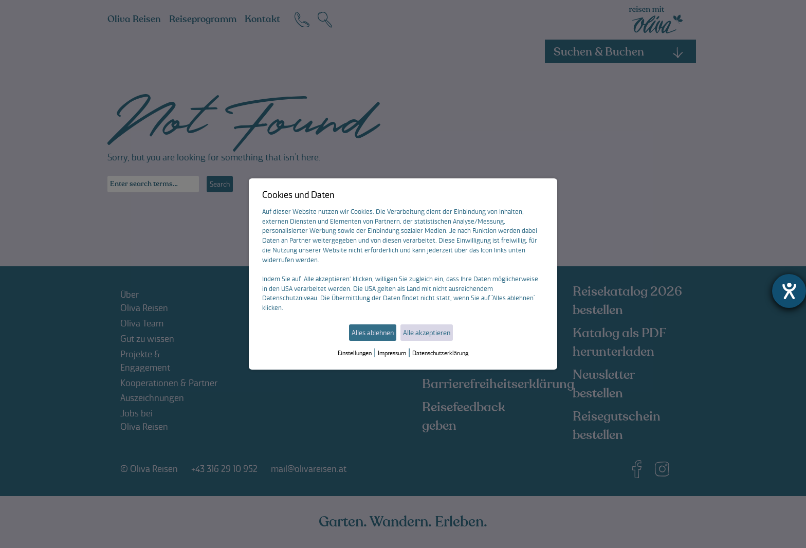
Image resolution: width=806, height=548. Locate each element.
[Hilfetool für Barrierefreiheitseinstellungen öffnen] (789, 291)
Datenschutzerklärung (440, 353)
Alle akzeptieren (426, 332)
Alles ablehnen (373, 332)
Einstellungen (355, 353)
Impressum (392, 353)
